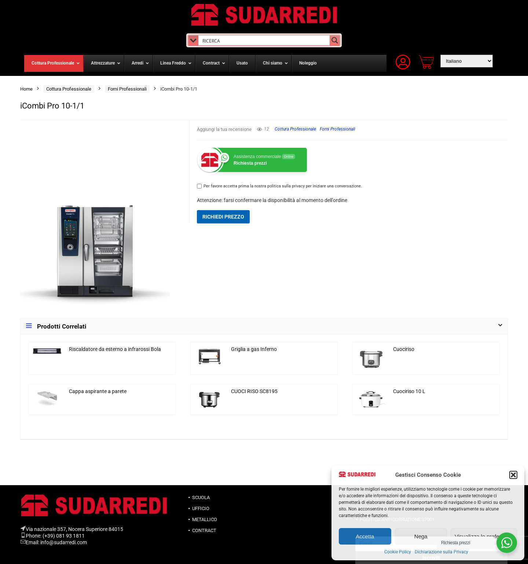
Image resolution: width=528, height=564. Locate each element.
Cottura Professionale (68, 89)
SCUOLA (201, 497)
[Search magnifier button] (335, 40)
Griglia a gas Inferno (254, 349)
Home (26, 89)
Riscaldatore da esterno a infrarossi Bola (115, 349)
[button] (513, 475)
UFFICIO (200, 508)
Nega (421, 536)
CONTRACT (204, 530)
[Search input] (264, 40)
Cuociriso (403, 349)
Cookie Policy (397, 551)
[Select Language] (466, 61)
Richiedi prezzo (223, 217)
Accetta (365, 536)
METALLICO (204, 519)
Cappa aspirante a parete (97, 391)
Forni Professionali (127, 89)
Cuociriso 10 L (409, 391)
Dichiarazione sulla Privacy (441, 551)
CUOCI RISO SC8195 (254, 391)
